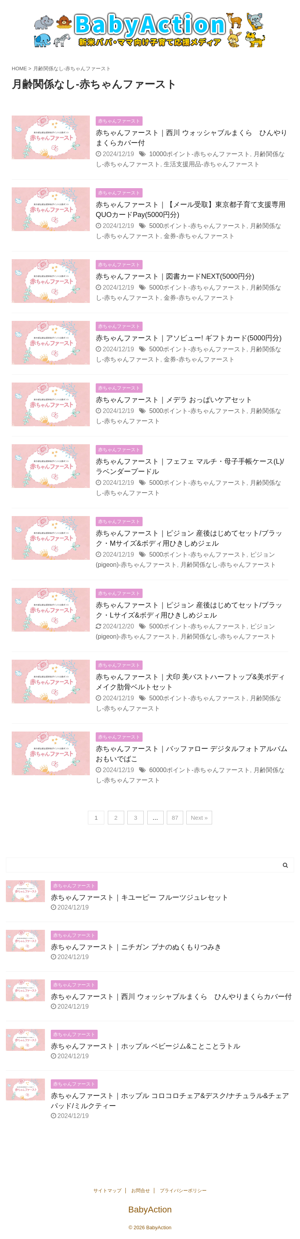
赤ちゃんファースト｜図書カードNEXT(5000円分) (175, 276)
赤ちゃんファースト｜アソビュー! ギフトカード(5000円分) (189, 338)
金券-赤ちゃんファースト (199, 236)
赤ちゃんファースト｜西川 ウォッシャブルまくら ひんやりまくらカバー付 (171, 996)
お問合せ (140, 1190)
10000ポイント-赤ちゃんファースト (199, 154)
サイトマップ (107, 1190)
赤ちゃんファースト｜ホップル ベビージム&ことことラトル (145, 1046)
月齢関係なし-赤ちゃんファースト (228, 564)
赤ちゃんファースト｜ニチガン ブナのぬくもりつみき (136, 947)
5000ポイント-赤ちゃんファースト (197, 226)
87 (175, 817)
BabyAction (149, 1209)
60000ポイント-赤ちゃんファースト (199, 770)
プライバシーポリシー (183, 1190)
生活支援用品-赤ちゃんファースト (211, 164)
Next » (199, 817)
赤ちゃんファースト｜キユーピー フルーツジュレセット (140, 897)
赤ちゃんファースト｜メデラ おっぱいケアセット (174, 400)
